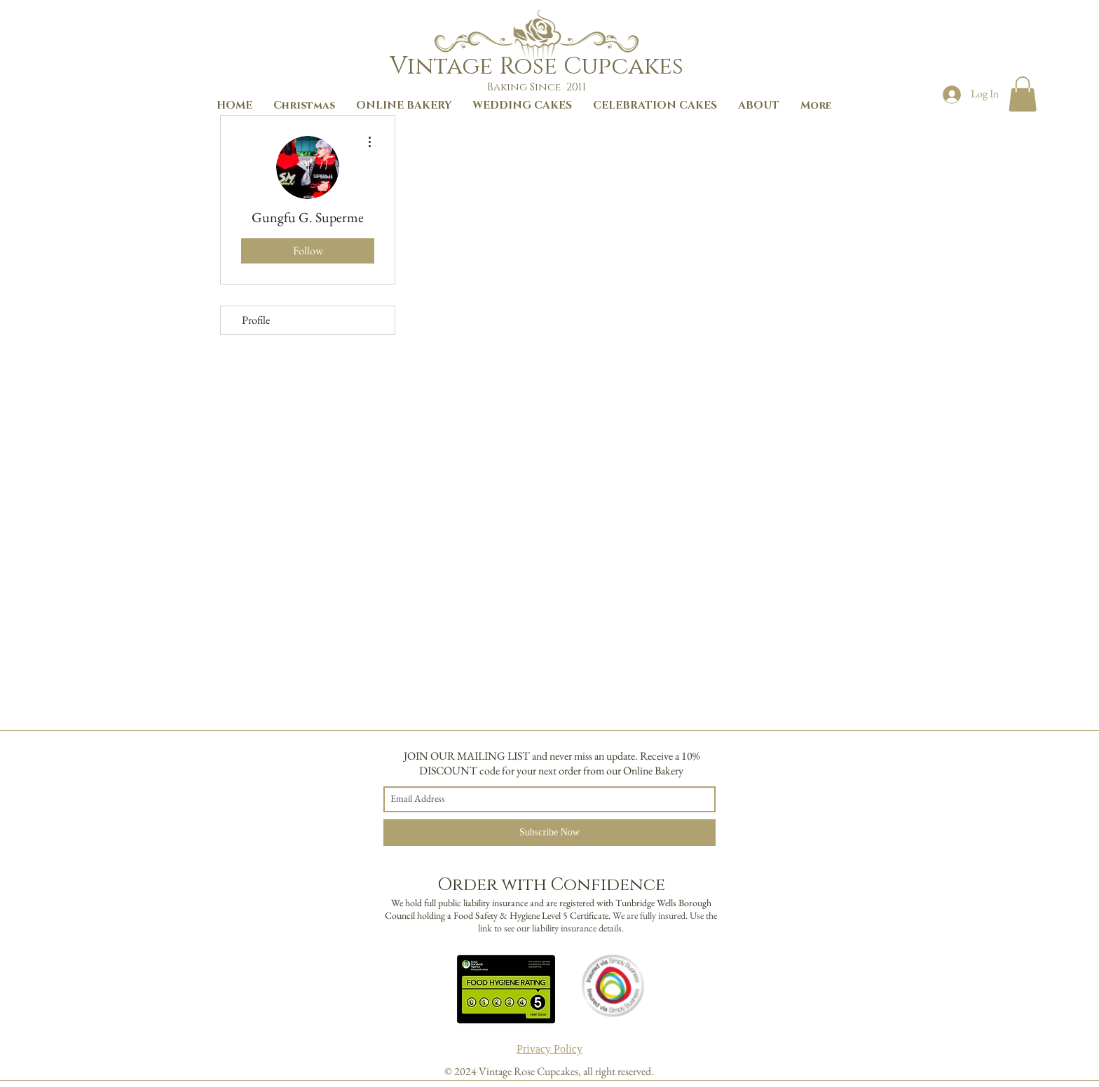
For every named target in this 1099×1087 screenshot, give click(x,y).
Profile (256, 320)
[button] (1022, 93)
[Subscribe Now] (549, 832)
